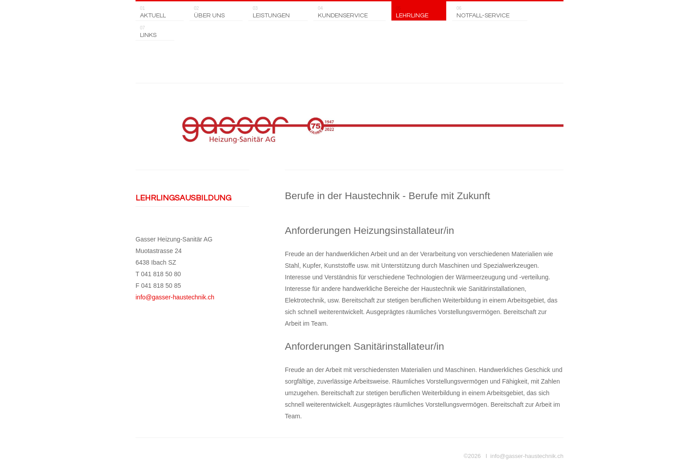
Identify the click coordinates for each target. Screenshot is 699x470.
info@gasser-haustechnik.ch (175, 297)
